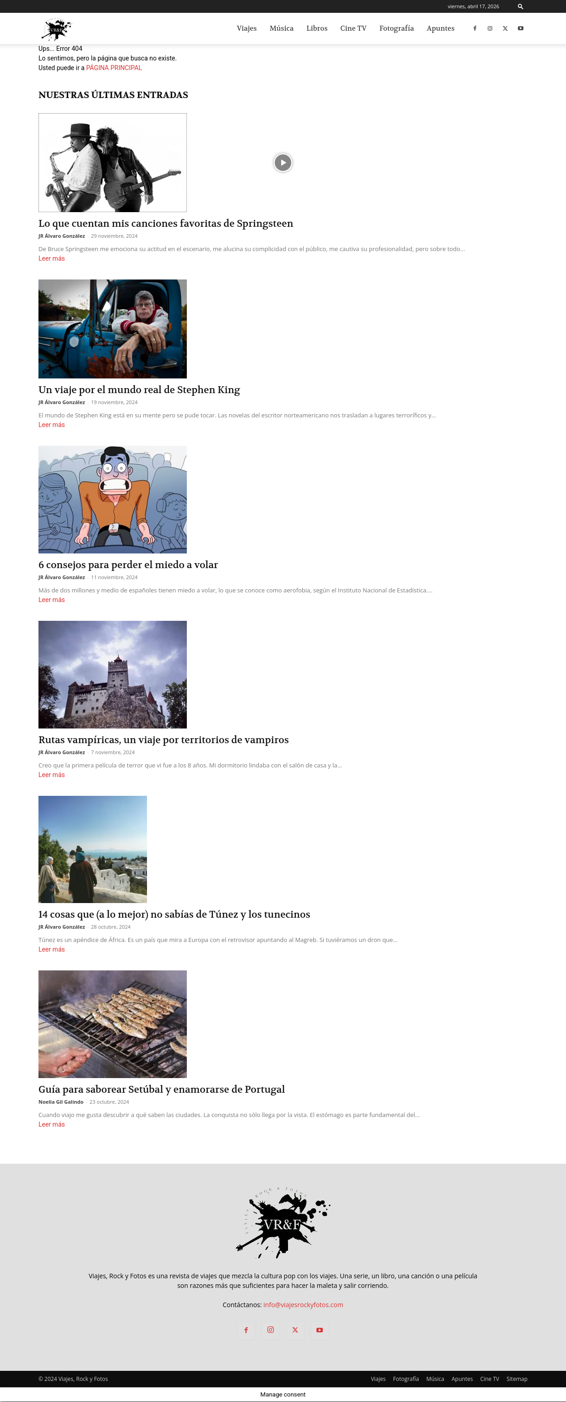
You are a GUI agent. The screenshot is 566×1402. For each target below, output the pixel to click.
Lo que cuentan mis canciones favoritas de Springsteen (165, 224)
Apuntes (441, 28)
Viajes (247, 28)
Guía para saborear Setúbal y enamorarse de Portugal (161, 1090)
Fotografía (396, 28)
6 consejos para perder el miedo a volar (128, 565)
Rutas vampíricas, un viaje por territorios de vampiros (163, 740)
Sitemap (517, 1379)
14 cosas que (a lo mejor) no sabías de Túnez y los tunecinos (174, 915)
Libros (316, 28)
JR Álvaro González (61, 235)
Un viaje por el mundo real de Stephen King (139, 390)
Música (282, 28)
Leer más (51, 258)
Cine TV (353, 28)
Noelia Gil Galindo (60, 1101)
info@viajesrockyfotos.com (303, 1304)
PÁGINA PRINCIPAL (114, 67)
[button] (521, 6)
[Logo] (56, 28)
